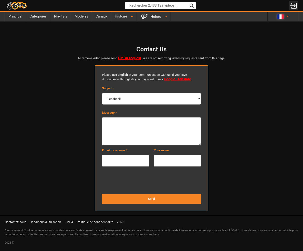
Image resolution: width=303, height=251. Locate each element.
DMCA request (129, 58)
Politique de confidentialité (95, 222)
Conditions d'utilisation (45, 222)
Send (151, 199)
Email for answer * (114, 150)
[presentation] (151, 180)
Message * (109, 112)
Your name (161, 150)
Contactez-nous (15, 222)
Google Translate (177, 79)
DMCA (69, 222)
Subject (107, 88)
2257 (120, 222)
